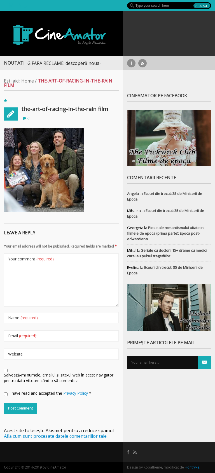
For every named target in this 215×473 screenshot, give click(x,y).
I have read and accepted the (47, 393)
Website (15, 354)
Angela (133, 193)
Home (27, 81)
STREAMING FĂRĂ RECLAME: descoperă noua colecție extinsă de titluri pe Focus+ (91, 63)
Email (22, 335)
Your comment (31, 259)
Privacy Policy (76, 393)
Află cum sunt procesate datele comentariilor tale (55, 436)
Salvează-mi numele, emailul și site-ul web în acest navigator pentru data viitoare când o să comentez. (58, 377)
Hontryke (192, 467)
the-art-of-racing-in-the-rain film (64, 109)
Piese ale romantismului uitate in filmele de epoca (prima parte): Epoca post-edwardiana (165, 233)
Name (23, 317)
